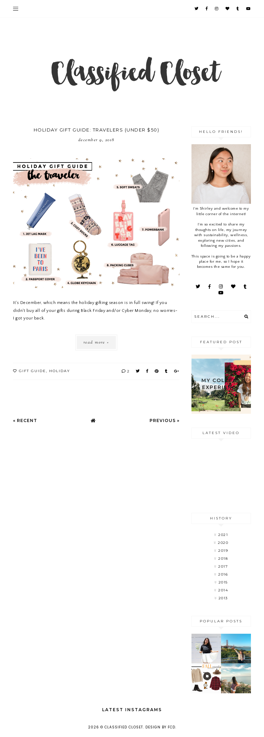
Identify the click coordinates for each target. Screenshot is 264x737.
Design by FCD (160, 727)
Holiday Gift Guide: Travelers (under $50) (97, 130)
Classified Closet (123, 727)
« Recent (25, 420)
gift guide (32, 371)
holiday (59, 371)
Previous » (164, 420)
